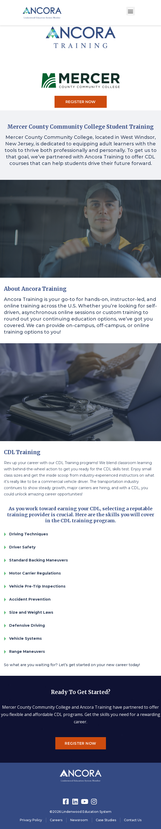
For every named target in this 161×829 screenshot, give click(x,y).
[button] (130, 11)
